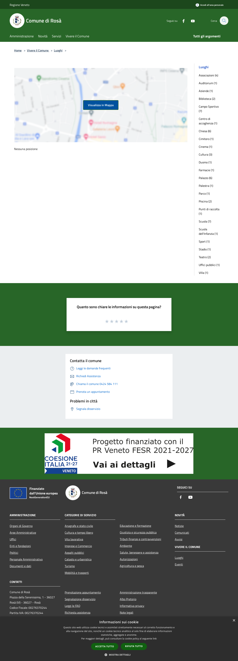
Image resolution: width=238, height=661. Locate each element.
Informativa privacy (132, 606)
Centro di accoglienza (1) (208, 121)
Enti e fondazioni (20, 546)
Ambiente (126, 546)
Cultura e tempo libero (79, 532)
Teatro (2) (205, 257)
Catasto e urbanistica (78, 559)
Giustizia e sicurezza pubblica (138, 532)
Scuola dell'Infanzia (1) (208, 231)
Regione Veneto (19, 5)
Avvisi (178, 539)
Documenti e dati (20, 566)
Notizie (179, 526)
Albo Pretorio (128, 599)
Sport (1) (204, 241)
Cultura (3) (205, 154)
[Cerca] (223, 20)
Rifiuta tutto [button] (134, 646)
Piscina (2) (205, 201)
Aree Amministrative (23, 532)
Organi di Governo (21, 526)
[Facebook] (181, 20)
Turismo (70, 566)
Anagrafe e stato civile (79, 526)
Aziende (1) (206, 91)
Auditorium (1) (208, 83)
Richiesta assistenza (77, 612)
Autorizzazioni (129, 559)
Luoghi (58, 50)
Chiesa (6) (205, 131)
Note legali (126, 612)
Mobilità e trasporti (77, 572)
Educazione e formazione (135, 525)
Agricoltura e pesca (132, 566)
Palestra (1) (206, 185)
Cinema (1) (205, 146)
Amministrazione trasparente (138, 592)
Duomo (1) (205, 162)
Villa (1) (203, 272)
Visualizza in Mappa (101, 105)
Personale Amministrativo (26, 559)
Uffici (13, 539)
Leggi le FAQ (72, 606)
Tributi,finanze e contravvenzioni (140, 539)
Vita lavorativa (74, 539)
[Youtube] (190, 20)
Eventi (179, 564)
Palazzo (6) (205, 178)
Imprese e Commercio (78, 546)
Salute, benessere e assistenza (139, 552)
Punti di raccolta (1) (209, 211)
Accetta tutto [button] (104, 646)
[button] (119, 655)
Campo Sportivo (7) (209, 108)
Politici (14, 552)
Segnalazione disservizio (80, 599)
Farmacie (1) (206, 170)
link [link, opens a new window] (155, 638)
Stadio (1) (205, 249)
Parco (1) (204, 193)
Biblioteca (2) (207, 98)
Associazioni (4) (208, 75)
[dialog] (119, 639)
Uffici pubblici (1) (209, 265)
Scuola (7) (205, 221)
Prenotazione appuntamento (83, 592)
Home (18, 50)
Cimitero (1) (206, 139)
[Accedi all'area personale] (209, 5)
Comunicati (182, 532)
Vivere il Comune (38, 50)
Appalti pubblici (74, 552)
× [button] (233, 620)
